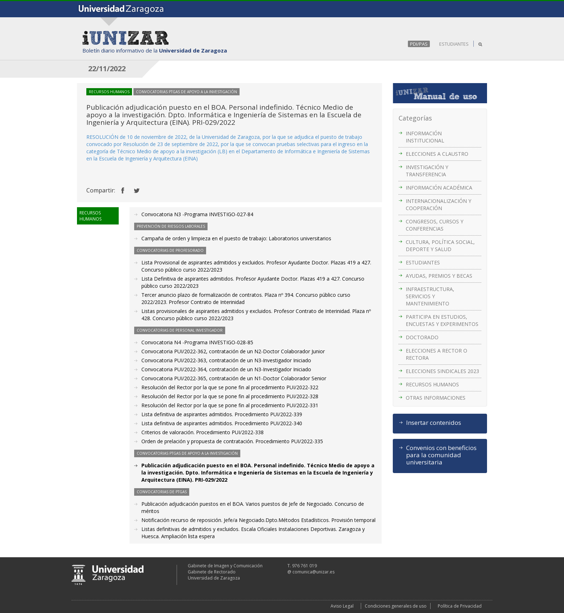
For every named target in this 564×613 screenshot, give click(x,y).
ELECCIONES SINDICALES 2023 (442, 371)
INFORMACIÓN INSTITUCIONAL (425, 137)
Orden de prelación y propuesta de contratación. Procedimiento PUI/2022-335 (232, 441)
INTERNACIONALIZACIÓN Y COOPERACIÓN (438, 204)
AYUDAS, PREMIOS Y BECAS (439, 275)
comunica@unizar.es (313, 572)
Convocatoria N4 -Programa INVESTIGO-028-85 (197, 342)
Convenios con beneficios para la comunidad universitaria (441, 455)
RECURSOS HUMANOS (432, 384)
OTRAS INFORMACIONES (435, 397)
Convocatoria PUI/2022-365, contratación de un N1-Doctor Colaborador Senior (233, 378)
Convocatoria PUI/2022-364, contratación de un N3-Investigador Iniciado (226, 369)
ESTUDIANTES (454, 44)
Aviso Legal (342, 606)
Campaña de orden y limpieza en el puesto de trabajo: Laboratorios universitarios (236, 238)
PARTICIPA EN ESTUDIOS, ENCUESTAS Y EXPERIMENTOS (442, 320)
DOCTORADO (422, 337)
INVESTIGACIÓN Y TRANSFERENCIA (427, 171)
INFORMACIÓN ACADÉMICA (439, 187)
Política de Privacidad (460, 606)
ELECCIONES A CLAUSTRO (437, 153)
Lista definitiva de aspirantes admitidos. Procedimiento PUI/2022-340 (221, 423)
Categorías (415, 118)
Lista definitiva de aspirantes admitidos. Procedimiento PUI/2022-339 (221, 414)
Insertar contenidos (433, 422)
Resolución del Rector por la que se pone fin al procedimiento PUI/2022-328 (229, 396)
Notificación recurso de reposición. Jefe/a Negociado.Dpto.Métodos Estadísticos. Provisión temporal (258, 520)
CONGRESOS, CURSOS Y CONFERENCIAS (434, 225)
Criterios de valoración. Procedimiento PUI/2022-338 (202, 432)
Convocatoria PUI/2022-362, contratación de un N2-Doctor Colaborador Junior (233, 351)
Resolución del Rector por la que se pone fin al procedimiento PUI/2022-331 (229, 405)
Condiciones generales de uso (396, 606)
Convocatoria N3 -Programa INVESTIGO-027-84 (197, 214)
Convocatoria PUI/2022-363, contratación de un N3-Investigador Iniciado (226, 360)
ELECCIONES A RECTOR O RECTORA (436, 354)
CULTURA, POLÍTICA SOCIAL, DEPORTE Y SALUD (440, 246)
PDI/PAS (419, 44)
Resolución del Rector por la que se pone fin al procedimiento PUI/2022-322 (229, 387)
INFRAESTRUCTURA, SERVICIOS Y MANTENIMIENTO (430, 296)
